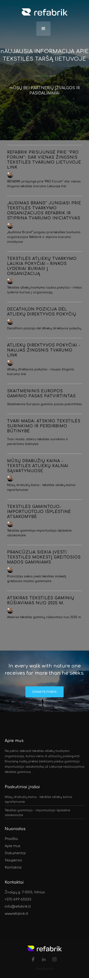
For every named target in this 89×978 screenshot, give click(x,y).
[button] (43, 28)
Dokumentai (15, 853)
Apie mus (12, 846)
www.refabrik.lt (16, 914)
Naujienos (13, 860)
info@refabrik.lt (18, 906)
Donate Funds (44, 691)
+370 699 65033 (18, 899)
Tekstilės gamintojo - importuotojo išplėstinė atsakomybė (37, 813)
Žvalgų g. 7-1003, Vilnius (25, 892)
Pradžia (11, 839)
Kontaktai (13, 867)
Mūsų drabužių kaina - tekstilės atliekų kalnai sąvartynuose (38, 799)
